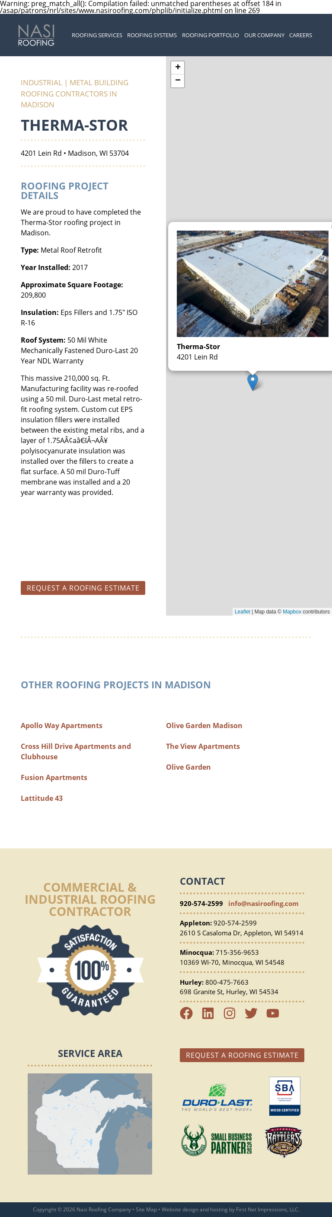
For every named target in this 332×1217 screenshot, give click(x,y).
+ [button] (178, 67)
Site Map (146, 1209)
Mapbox (292, 612)
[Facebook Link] (190, 1017)
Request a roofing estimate (83, 588)
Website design (180, 1209)
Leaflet (242, 612)
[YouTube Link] (276, 1017)
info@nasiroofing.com (263, 903)
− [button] (178, 80)
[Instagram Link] (233, 1017)
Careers (300, 35)
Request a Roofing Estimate (242, 1055)
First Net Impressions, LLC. (268, 1209)
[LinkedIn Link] (211, 1017)
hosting (219, 1209)
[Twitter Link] (255, 1017)
